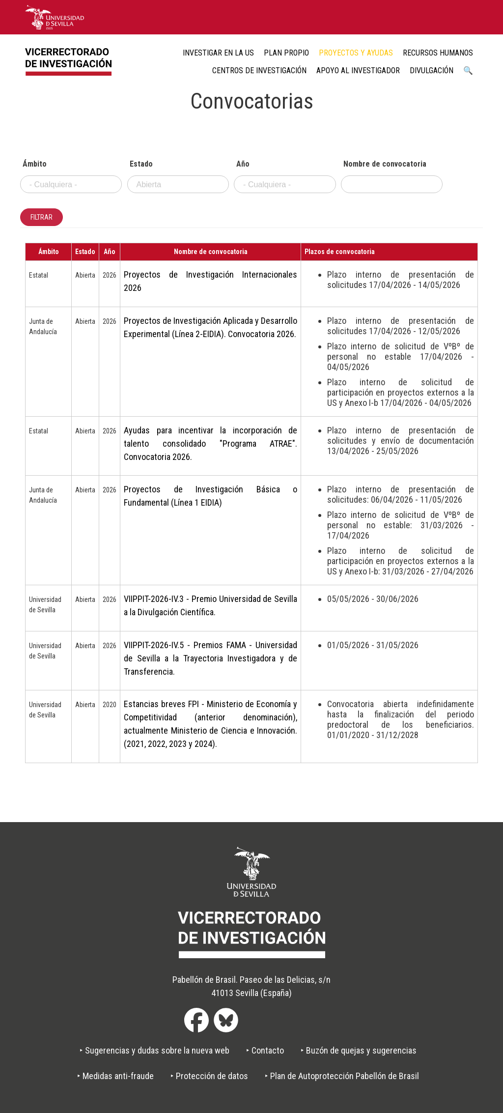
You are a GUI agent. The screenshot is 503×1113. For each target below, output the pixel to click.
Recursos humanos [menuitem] (438, 52)
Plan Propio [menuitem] (286, 52)
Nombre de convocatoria (384, 164)
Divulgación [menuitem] (431, 70)
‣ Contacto (265, 1050)
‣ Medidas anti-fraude (115, 1076)
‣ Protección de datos (209, 1076)
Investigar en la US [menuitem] (218, 52)
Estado (141, 164)
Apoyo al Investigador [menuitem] (358, 70)
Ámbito (35, 164)
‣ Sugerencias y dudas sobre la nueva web (154, 1050)
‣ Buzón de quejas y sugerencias (359, 1050)
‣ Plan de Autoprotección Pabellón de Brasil (342, 1076)
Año (243, 164)
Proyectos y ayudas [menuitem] (356, 52)
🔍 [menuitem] (468, 70)
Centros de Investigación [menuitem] (259, 70)
